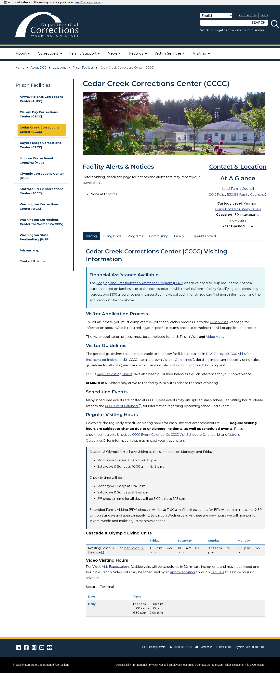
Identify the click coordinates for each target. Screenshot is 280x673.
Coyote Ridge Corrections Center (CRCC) (40, 145)
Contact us (203, 647)
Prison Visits (219, 322)
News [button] (115, 53)
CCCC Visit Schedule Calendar (194, 435)
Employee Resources (181, 664)
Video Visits (214, 337)
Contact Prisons (32, 261)
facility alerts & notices (113, 435)
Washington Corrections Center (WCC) (39, 206)
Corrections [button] (50, 53)
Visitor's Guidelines (177, 360)
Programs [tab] (135, 236)
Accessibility (123, 664)
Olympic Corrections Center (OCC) (42, 176)
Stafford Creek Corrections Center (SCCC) (41, 191)
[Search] (224, 23)
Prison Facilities (83, 67)
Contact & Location (238, 166)
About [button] (23, 53)
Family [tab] (179, 236)
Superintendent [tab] (203, 236)
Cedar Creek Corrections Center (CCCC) (39, 130)
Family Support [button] (85, 53)
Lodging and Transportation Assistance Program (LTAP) (140, 283)
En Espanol (140, 664)
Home (19, 67)
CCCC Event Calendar (122, 406)
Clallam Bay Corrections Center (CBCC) (39, 114)
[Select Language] (216, 15)
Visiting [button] (202, 53)
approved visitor (182, 572)
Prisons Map (29, 250)
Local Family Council (238, 189)
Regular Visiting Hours (114, 374)
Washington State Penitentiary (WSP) (34, 237)
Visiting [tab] (91, 236)
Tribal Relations (234, 664)
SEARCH (258, 22)
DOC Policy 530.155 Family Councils (236, 194)
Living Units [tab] (112, 236)
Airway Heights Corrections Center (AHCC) (41, 99)
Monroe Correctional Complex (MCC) (36, 160)
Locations (59, 67)
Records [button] (138, 53)
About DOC (39, 67)
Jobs (264, 15)
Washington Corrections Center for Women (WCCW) (41, 222)
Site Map (217, 664)
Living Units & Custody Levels (238, 209)
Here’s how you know (88, 2)
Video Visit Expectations (110, 567)
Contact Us (248, 15)
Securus (217, 572)
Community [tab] (158, 236)
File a (256, 664)
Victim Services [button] (170, 53)
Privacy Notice (158, 664)
